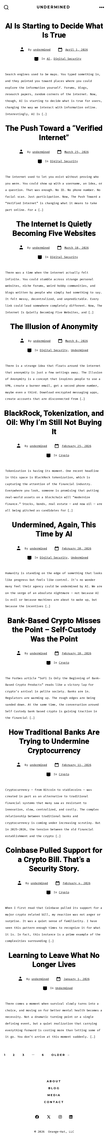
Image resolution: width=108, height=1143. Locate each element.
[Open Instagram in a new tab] (60, 1117)
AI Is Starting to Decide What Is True (54, 31)
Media (54, 1095)
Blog (54, 1088)
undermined (42, 49)
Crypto (64, 455)
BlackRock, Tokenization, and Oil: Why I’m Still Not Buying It (54, 422)
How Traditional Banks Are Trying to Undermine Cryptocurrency (54, 741)
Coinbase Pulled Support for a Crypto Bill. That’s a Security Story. (54, 859)
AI (48, 59)
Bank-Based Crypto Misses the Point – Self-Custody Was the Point (53, 630)
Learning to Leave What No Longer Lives (54, 960)
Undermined (79, 350)
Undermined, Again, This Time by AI (54, 529)
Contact (54, 1102)
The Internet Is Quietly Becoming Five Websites (54, 229)
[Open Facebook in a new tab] (37, 1117)
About (54, 1081)
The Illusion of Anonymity (54, 326)
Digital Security (67, 59)
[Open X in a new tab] (48, 1117)
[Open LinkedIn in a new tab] (70, 1117)
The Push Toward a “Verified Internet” (54, 133)
